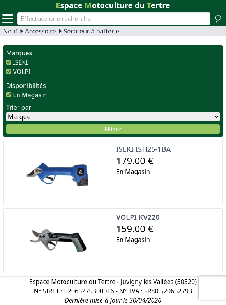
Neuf (10, 31)
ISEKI (20, 62)
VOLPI (21, 71)
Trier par (18, 107)
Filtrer (113, 129)
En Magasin (30, 95)
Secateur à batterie (91, 31)
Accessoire (40, 31)
